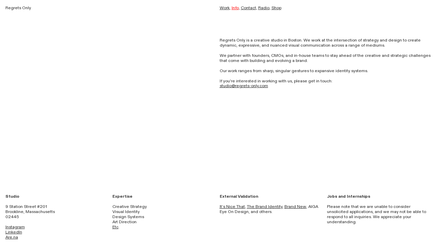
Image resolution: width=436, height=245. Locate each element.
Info (235, 8)
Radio (263, 8)
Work (225, 8)
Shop (276, 8)
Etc (115, 227)
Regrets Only (18, 8)
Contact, (249, 8)
